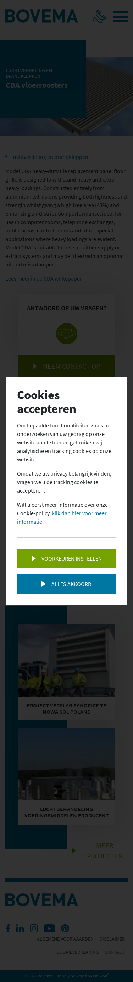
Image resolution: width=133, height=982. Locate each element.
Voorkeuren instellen (71, 558)
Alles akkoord (71, 583)
